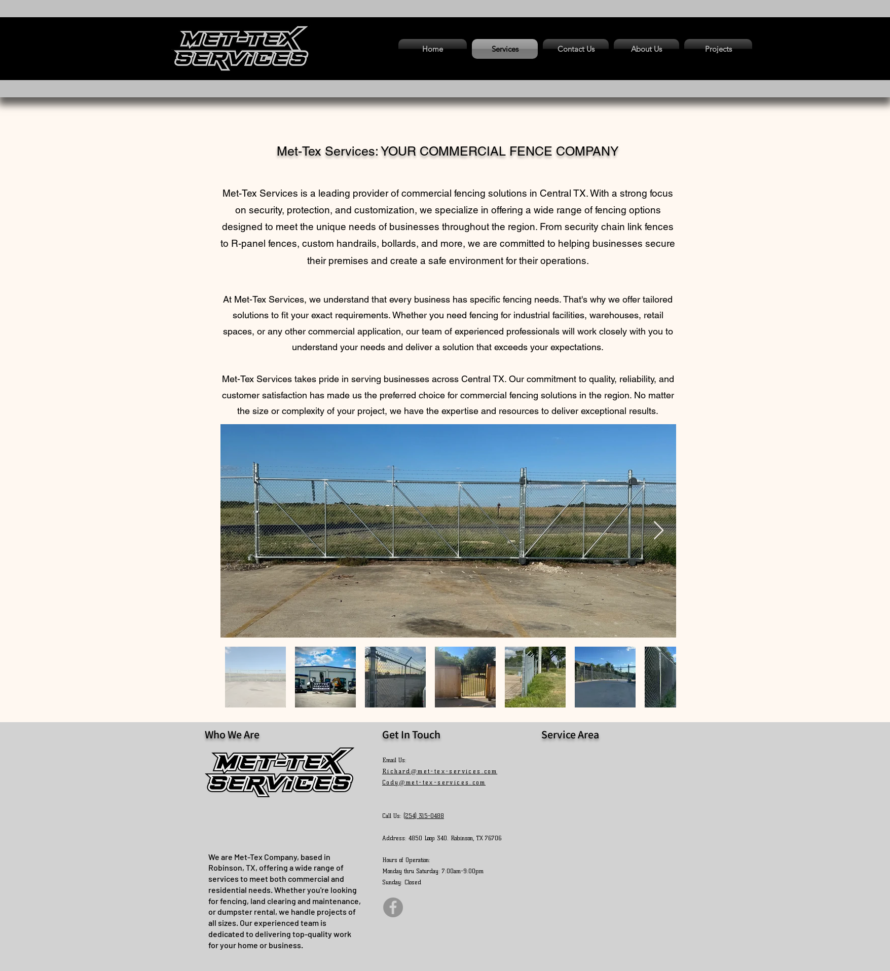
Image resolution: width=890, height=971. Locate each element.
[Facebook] (393, 907)
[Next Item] (658, 531)
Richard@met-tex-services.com (439, 771)
